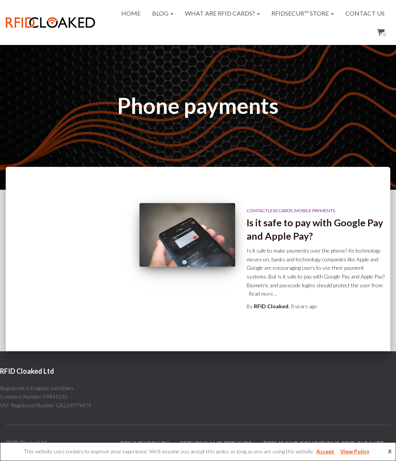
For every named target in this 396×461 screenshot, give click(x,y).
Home (131, 13)
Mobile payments (314, 210)
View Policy (354, 451)
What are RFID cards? (222, 13)
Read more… (263, 293)
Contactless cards (269, 210)
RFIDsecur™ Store (302, 13)
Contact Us (365, 13)
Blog (162, 13)
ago (304, 306)
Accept (325, 451)
